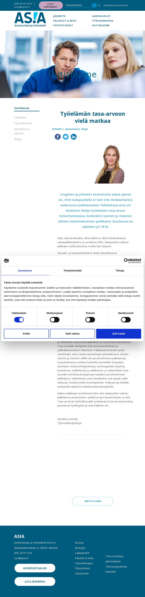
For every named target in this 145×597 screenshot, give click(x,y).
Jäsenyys (59, 16)
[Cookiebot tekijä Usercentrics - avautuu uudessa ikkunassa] (126, 260)
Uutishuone (101, 25)
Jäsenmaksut (113, 561)
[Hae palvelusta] (78, 5)
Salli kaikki (118, 333)
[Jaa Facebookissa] (58, 136)
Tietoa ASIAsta (114, 556)
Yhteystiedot (63, 25)
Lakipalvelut (101, 16)
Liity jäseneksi (50, 5)
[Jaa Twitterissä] (66, 136)
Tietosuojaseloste (116, 566)
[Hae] (94, 5)
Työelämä (20, 117)
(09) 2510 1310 (23, 3)
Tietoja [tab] (120, 270)
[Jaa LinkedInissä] (74, 136)
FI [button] (99, 5)
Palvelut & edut (65, 20)
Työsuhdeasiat (23, 123)
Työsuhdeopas (103, 20)
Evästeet (110, 571)
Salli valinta (73, 333)
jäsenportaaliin (35, 568)
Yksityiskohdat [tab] (72, 270)
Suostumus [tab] (25, 270)
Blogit (17, 139)
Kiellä (26, 333)
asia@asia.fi (22, 6)
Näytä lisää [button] (92, 501)
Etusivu (79, 542)
